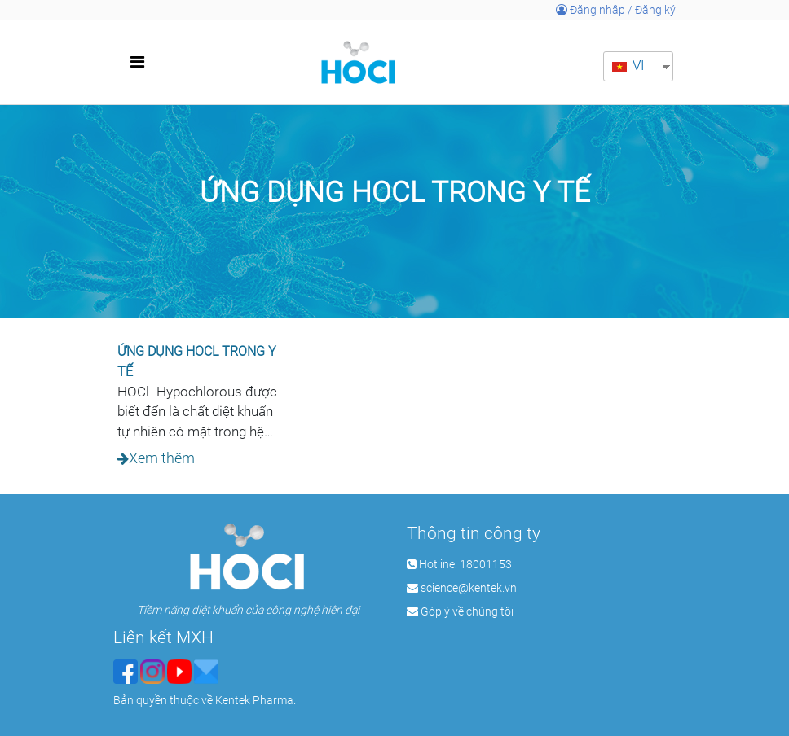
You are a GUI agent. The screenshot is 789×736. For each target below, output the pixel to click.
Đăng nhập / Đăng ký (616, 9)
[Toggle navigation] (137, 62)
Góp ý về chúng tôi (467, 611)
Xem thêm (162, 458)
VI (628, 65)
